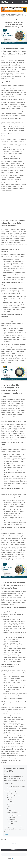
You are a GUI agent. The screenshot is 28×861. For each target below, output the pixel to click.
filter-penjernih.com (7, 2)
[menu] (25, 2)
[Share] (3, 839)
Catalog (6, 834)
